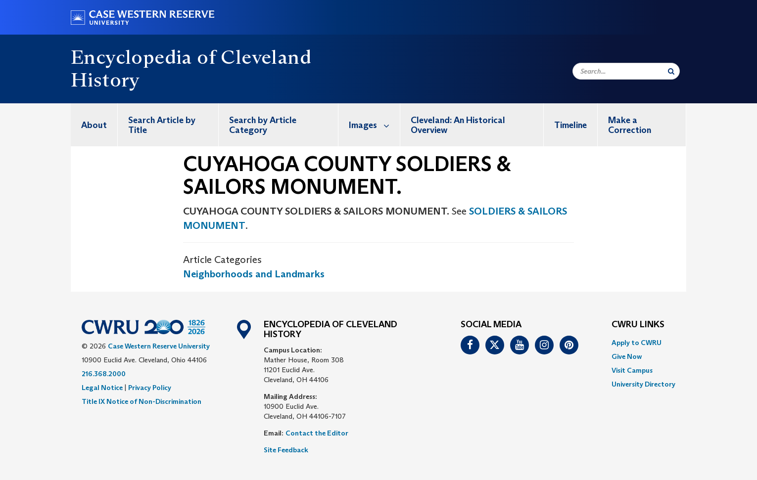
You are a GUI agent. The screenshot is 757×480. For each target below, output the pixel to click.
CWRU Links (638, 325)
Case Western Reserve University (159, 346)
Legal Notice (102, 387)
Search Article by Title (161, 125)
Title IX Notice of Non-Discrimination (141, 401)
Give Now (627, 356)
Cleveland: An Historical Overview (458, 125)
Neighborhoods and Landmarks (254, 274)
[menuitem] (94, 124)
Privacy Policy (149, 387)
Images (374, 124)
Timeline (570, 125)
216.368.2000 (104, 373)
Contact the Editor (316, 433)
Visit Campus (632, 370)
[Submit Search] (671, 71)
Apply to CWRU (637, 342)
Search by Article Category (262, 125)
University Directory (643, 384)
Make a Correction (629, 125)
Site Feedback (286, 449)
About (94, 125)
